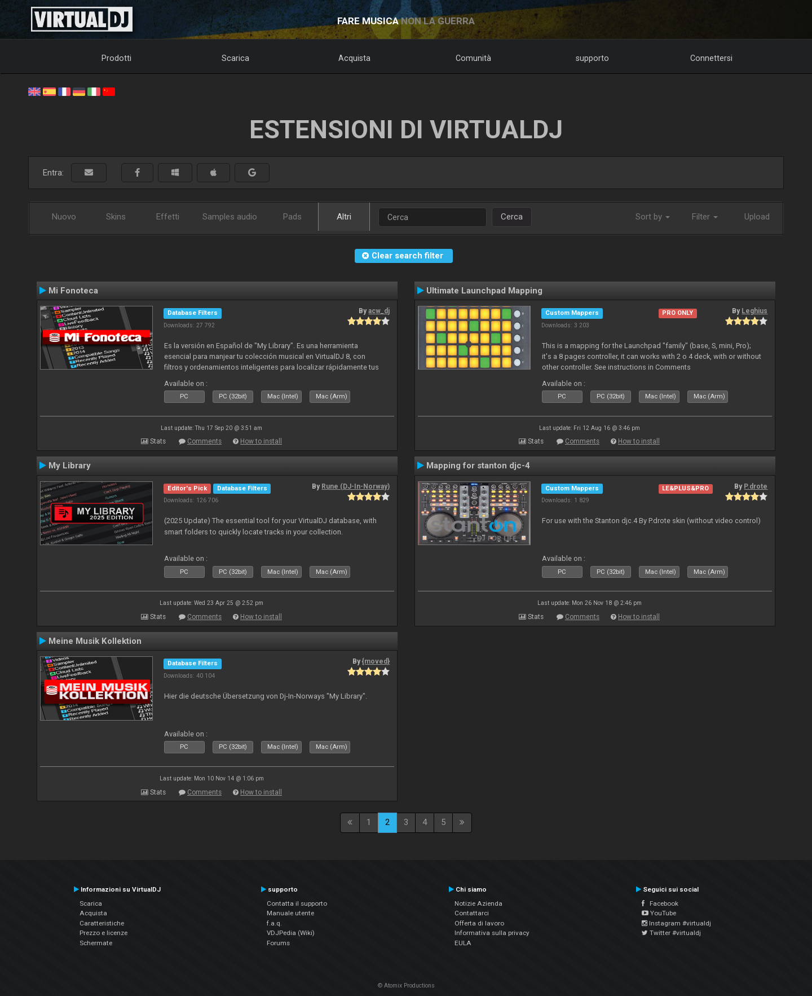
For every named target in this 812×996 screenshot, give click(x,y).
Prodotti (116, 58)
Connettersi (711, 58)
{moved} (376, 661)
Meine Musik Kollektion (95, 641)
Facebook (660, 903)
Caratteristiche (102, 923)
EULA (462, 943)
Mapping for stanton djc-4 (478, 465)
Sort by (653, 217)
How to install (261, 441)
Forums (278, 943)
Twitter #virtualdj (671, 933)
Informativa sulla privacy (491, 933)
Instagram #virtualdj (676, 923)
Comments (204, 441)
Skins (116, 217)
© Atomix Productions (406, 985)
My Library (69, 465)
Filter (705, 217)
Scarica (235, 58)
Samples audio (229, 217)
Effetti (167, 217)
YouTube (659, 913)
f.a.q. (274, 923)
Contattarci (471, 913)
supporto (592, 58)
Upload (757, 217)
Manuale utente (290, 913)
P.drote (755, 486)
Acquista (354, 58)
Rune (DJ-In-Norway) (355, 486)
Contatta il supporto (297, 903)
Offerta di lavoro (479, 923)
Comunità (473, 58)
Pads (292, 217)
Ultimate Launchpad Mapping (484, 291)
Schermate (96, 943)
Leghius (754, 311)
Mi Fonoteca (73, 291)
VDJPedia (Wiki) (291, 933)
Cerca (512, 217)
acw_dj (379, 311)
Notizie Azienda (478, 903)
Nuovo (64, 217)
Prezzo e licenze (103, 933)
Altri (344, 217)
